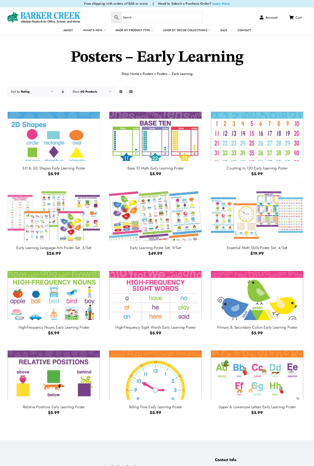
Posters (148, 73)
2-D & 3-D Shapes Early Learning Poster (53, 168)
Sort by (20, 91)
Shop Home (130, 73)
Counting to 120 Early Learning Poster (257, 168)
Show (85, 91)
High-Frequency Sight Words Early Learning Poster (155, 327)
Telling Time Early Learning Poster (155, 407)
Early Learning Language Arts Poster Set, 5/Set (53, 248)
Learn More (221, 3)
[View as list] (130, 92)
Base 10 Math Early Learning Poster (155, 168)
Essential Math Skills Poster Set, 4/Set (257, 248)
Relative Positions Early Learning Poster (54, 407)
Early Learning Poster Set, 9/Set (155, 248)
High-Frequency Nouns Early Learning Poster (53, 327)
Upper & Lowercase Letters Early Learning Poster (257, 407)
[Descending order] (63, 92)
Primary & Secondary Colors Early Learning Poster (257, 327)
